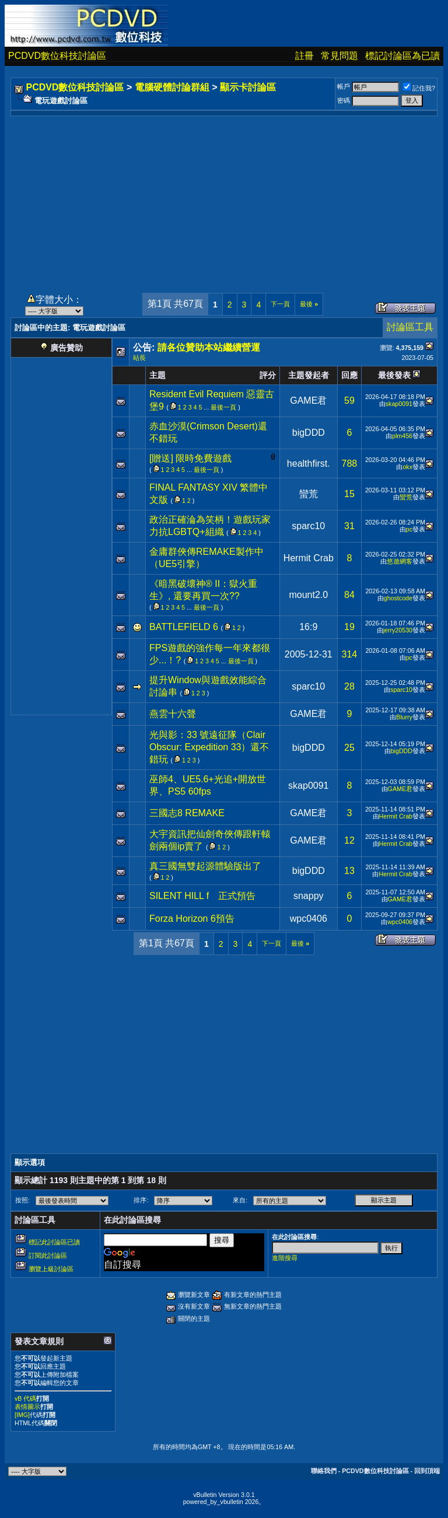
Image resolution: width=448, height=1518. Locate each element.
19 (349, 627)
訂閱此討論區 (48, 1255)
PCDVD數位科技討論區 (57, 56)
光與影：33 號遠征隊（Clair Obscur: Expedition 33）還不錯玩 (209, 747)
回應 (349, 375)
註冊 (304, 56)
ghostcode (398, 597)
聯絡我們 (324, 1470)
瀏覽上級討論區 (51, 1268)
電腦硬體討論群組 (172, 87)
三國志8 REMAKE (187, 813)
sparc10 (308, 526)
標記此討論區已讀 (54, 1242)
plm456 (402, 435)
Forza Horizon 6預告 (192, 919)
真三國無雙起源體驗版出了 (205, 866)
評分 (268, 375)
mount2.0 (308, 595)
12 (349, 840)
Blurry (404, 716)
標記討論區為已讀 (402, 56)
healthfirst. (308, 463)
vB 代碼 (25, 1398)
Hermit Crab (309, 558)
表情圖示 (27, 1406)
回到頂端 (427, 1470)
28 (349, 686)
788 (350, 463)
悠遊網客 (399, 561)
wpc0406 (308, 919)
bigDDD (308, 433)
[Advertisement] (224, 197)
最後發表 (394, 375)
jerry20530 (397, 630)
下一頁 (280, 303)
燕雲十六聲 (172, 714)
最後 (309, 303)
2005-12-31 (308, 654)
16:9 (308, 627)
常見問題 (339, 56)
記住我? (419, 88)
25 (349, 748)
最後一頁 (223, 407)
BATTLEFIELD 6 (183, 627)
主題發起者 (308, 375)
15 (349, 494)
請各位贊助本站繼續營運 (209, 347)
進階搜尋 (285, 1257)
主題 (157, 375)
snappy (308, 896)
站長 (139, 357)
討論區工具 (410, 327)
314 (350, 654)
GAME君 (308, 400)
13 (349, 871)
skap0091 (399, 403)
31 (349, 526)
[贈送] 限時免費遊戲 (190, 458)
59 (349, 400)
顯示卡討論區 (248, 87)
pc (409, 529)
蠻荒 (308, 494)
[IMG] (22, 1414)
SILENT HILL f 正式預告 (202, 896)
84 (349, 595)
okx (407, 466)
